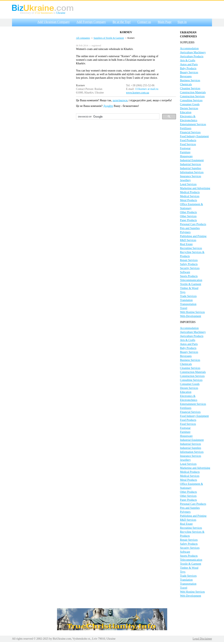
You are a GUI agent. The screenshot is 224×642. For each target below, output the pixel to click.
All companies (83, 38)
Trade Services (188, 296)
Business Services (190, 80)
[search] (117, 116)
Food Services (188, 144)
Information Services (192, 172)
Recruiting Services (191, 248)
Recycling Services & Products (192, 254)
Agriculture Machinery (193, 52)
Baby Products (188, 68)
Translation (186, 300)
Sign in (182, 22)
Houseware (186, 156)
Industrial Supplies (190, 168)
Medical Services (189, 196)
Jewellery (185, 180)
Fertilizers (185, 128)
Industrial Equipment (192, 160)
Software (185, 272)
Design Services (189, 108)
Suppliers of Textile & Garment (109, 38)
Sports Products (189, 276)
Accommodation (189, 48)
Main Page (165, 22)
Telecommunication (191, 280)
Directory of (27, 12)
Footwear (185, 148)
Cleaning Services (190, 88)
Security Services (190, 268)
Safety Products (189, 264)
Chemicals (186, 84)
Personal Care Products (193, 224)
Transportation (188, 304)
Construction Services (192, 96)
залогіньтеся (120, 100)
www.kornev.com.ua (137, 92)
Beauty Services (189, 72)
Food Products (188, 140)
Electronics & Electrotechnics (188, 118)
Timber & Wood (189, 288)
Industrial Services (190, 164)
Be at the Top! (122, 22)
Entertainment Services (193, 124)
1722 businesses (44, 12)
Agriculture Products (191, 56)
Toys (182, 292)
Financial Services (190, 132)
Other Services (188, 216)
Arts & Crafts (187, 60)
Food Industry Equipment (194, 136)
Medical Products (190, 192)
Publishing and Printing (193, 236)
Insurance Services (190, 176)
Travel (183, 308)
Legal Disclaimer (202, 638)
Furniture (185, 152)
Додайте (108, 105)
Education (185, 112)
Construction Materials (193, 92)
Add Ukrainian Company (53, 22)
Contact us (144, 22)
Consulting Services (191, 100)
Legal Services (188, 184)
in (54, 12)
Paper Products (188, 220)
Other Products (188, 212)
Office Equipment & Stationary (191, 206)
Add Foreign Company (91, 22)
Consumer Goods (190, 104)
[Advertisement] (37, 66)
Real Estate (186, 244)
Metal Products (188, 200)
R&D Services (188, 240)
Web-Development (190, 316)
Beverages (186, 76)
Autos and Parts (189, 64)
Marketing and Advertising (195, 188)
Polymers (185, 232)
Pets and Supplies (190, 228)
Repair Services (189, 260)
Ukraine (60, 12)
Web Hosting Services (192, 312)
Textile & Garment (190, 284)
